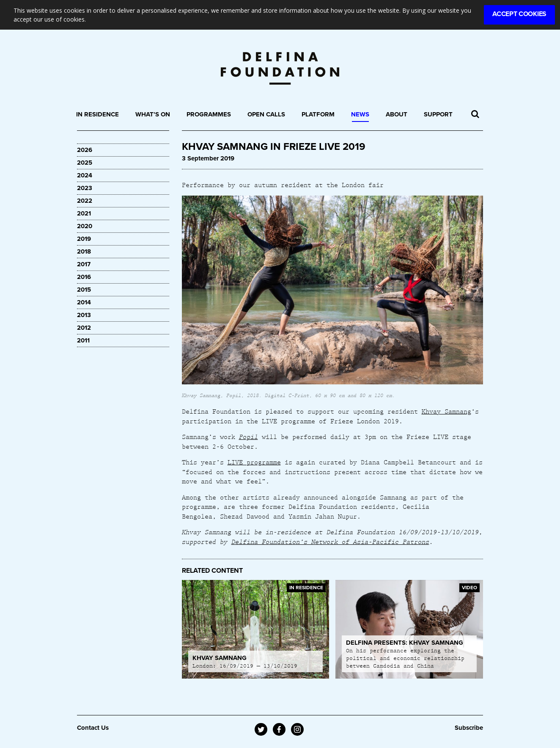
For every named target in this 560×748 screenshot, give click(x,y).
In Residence (97, 114)
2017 (84, 264)
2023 (84, 188)
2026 (84, 150)
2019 (84, 239)
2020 (84, 226)
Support (438, 114)
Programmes (209, 114)
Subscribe (469, 727)
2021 (84, 213)
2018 (84, 251)
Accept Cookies (519, 14)
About (396, 114)
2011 (83, 340)
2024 (84, 175)
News (360, 114)
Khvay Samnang (446, 411)
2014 (84, 302)
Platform (318, 114)
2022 (84, 200)
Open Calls (266, 114)
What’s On (152, 114)
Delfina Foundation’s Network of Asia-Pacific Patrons (330, 541)
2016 (84, 277)
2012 (84, 327)
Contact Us (93, 727)
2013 (84, 315)
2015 (84, 289)
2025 (84, 162)
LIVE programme (254, 462)
